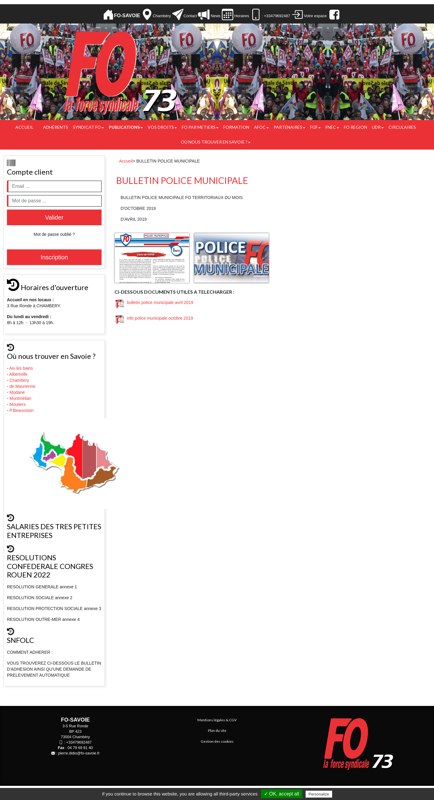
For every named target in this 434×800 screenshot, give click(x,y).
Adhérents (55, 127)
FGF (315, 127)
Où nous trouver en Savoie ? (215, 141)
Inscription (54, 257)
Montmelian (21, 398)
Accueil (24, 127)
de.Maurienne (23, 386)
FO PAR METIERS (200, 127)
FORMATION (236, 127)
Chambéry (162, 16)
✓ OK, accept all (281, 793)
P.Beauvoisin (22, 410)
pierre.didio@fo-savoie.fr (78, 753)
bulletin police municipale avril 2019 (154, 302)
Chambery (19, 380)
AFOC (261, 127)
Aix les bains (21, 368)
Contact (190, 16)
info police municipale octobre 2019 (154, 318)
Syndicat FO (88, 127)
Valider (54, 217)
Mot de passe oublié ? (54, 234)
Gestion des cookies (217, 741)
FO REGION (355, 127)
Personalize (319, 794)
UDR (378, 127)
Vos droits (162, 127)
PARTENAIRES (289, 127)
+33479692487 (79, 742)
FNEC (332, 127)
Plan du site (217, 730)
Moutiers (18, 404)
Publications (126, 127)
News (214, 16)
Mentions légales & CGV (217, 720)
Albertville (19, 374)
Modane (17, 392)
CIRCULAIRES (402, 127)
